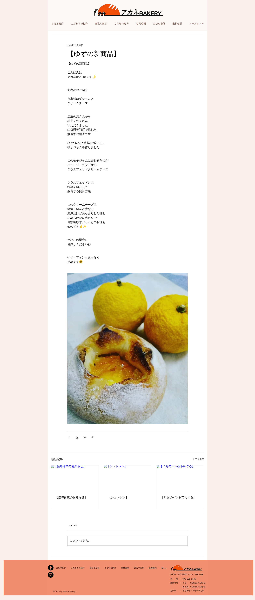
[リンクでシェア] (92, 437)
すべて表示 (198, 459)
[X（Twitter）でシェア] (76, 437)
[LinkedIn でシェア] (84, 437)
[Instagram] (51, 575)
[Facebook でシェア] (68, 437)
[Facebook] (51, 567)
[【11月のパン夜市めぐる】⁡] (180, 478)
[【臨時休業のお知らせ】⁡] (74, 478)
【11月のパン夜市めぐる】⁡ (178, 497)
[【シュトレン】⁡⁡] (127, 478)
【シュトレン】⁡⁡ (118, 497)
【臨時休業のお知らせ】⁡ (71, 497)
